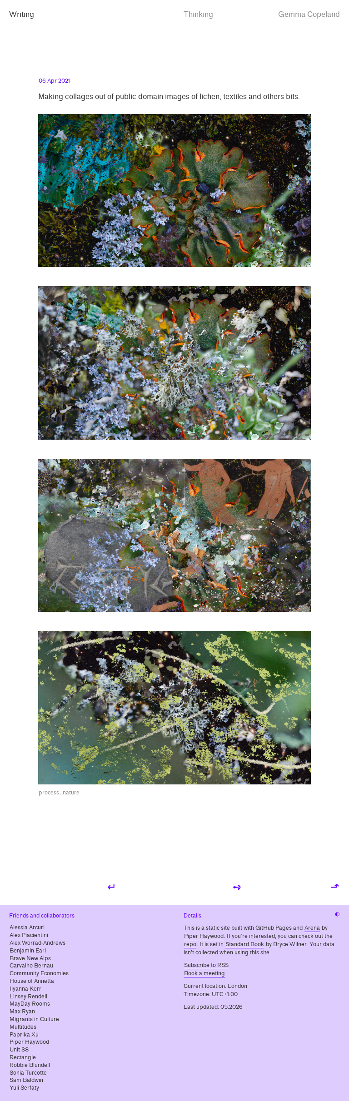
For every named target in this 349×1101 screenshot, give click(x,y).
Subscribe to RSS (206, 965)
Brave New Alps (30, 958)
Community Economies (39, 973)
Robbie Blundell (30, 1065)
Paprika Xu (24, 1035)
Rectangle (23, 1057)
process (49, 792)
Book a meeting (204, 973)
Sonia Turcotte (28, 1073)
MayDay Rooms (30, 1004)
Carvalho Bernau (31, 965)
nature (71, 792)
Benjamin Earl (28, 950)
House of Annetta (32, 981)
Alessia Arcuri (27, 927)
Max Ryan (22, 1011)
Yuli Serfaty (24, 1088)
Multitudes (23, 1027)
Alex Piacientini (29, 935)
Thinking (198, 14)
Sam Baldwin (26, 1080)
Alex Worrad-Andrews (37, 943)
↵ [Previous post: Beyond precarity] (111, 887)
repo (190, 944)
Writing (21, 14)
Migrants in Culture (34, 1019)
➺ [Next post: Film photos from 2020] (237, 887)
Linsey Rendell (28, 996)
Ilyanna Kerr (25, 989)
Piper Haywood (29, 1042)
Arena (312, 928)
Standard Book (244, 944)
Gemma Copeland (309, 14)
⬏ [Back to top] (334, 887)
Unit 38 (19, 1049)
